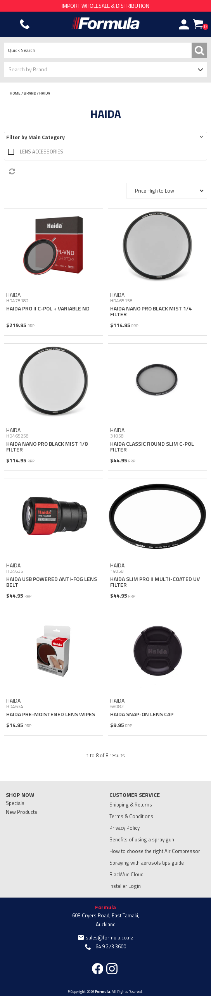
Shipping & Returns (130, 804)
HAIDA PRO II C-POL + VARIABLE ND (48, 308)
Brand (30, 93)
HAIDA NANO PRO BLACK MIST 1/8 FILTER (47, 446)
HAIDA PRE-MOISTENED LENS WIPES (50, 714)
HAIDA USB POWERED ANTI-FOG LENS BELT (51, 582)
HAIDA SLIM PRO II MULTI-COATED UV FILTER (155, 582)
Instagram (112, 968)
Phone (25, 24)
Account (184, 24)
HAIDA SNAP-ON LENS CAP (141, 714)
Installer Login (125, 886)
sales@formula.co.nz (109, 937)
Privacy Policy (124, 828)
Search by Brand (28, 69)
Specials (15, 803)
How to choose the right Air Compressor (154, 851)
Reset (107, 171)
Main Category (46, 137)
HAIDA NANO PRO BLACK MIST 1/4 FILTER (151, 311)
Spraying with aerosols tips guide (146, 863)
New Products (21, 812)
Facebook (97, 968)
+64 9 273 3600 (109, 946)
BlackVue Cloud (126, 874)
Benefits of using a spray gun (141, 839)
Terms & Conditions (131, 816)
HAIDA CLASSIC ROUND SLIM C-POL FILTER (152, 446)
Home (15, 93)
